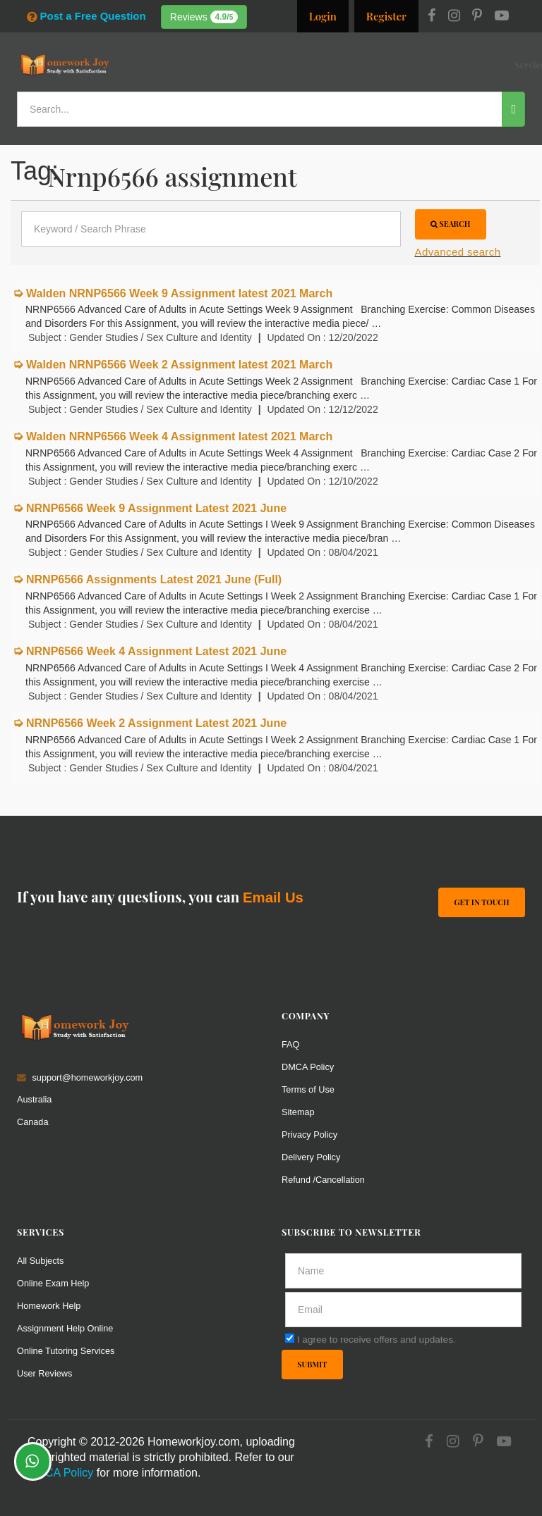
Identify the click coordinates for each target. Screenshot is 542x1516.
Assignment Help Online (65, 1328)
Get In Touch (481, 902)
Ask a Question (490, 63)
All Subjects (40, 1260)
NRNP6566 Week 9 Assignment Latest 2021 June (156, 508)
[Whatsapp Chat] (33, 1461)
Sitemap (298, 1112)
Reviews (204, 17)
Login (323, 16)
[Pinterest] (477, 17)
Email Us (273, 897)
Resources (293, 64)
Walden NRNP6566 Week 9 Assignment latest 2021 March (179, 293)
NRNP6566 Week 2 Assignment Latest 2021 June (156, 723)
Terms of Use (308, 1089)
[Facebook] (431, 17)
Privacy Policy (309, 1134)
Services (246, 64)
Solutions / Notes (405, 64)
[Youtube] (501, 17)
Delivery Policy (311, 1157)
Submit (312, 1364)
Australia (34, 1099)
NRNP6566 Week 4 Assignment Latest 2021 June (156, 651)
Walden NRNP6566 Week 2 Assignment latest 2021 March (179, 365)
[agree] (289, 1338)
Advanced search (458, 252)
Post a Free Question (86, 16)
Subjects (342, 64)
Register (386, 16)
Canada (33, 1122)
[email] (403, 1309)
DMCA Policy (308, 1067)
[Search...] (259, 109)
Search (450, 223)
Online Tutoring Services (65, 1351)
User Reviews (44, 1373)
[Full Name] (403, 1270)
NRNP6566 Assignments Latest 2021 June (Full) (154, 579)
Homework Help (48, 1305)
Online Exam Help (53, 1283)
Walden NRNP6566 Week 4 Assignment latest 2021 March (179, 436)
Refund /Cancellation (323, 1179)
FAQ (290, 1044)
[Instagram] (454, 17)
